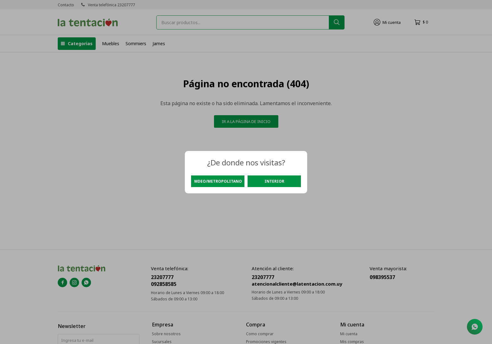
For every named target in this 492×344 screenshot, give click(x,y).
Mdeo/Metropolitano (218, 181)
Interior (274, 181)
